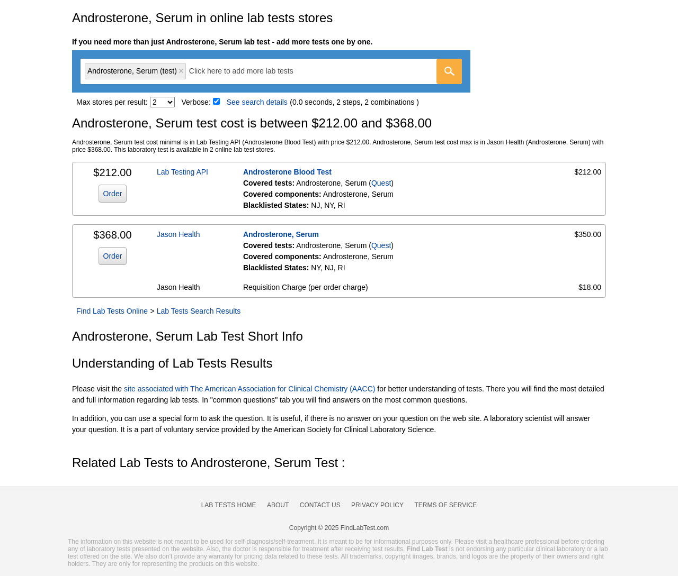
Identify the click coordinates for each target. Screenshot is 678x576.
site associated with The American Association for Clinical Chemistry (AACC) (249, 389)
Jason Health (178, 234)
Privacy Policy (377, 505)
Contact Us (320, 505)
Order (112, 193)
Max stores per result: (112, 102)
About (278, 505)
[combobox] (271, 71)
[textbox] (248, 71)
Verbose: (196, 102)
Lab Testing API (182, 172)
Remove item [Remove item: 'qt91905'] (181, 71)
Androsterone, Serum (281, 234)
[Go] (449, 71)
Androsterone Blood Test (287, 172)
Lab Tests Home (228, 505)
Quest (381, 183)
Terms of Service (446, 505)
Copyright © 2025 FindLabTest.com (339, 528)
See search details (257, 102)
